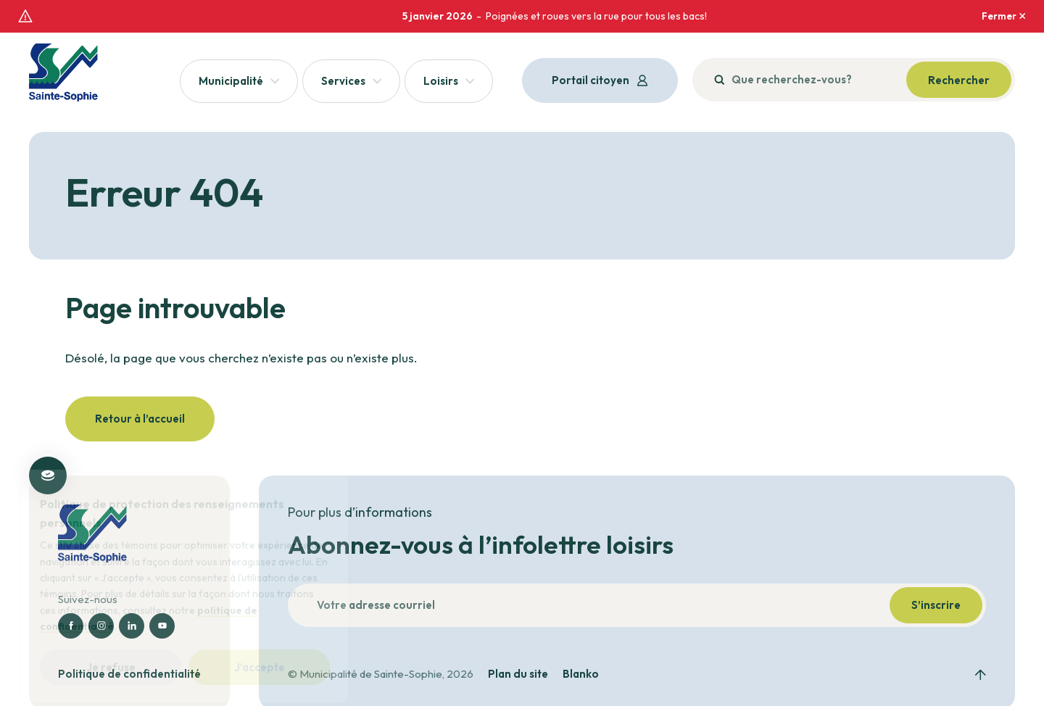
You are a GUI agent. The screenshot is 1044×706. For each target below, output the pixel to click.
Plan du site (518, 657)
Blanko (581, 657)
